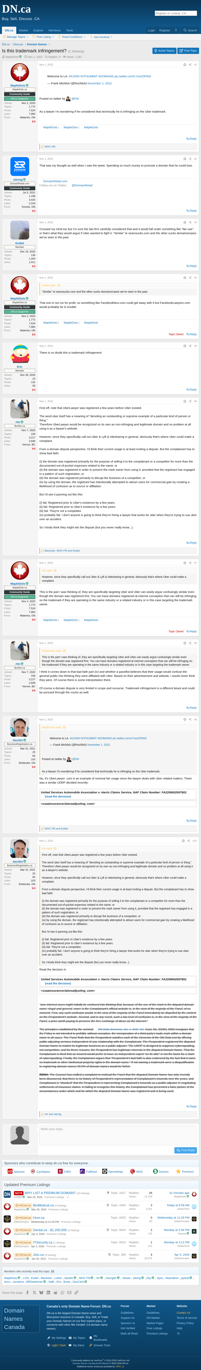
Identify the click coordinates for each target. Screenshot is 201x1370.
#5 (195, 345)
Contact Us (183, 1312)
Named (183, 1233)
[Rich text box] (118, 1135)
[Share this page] (190, 64)
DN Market (153, 1317)
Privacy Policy (185, 1323)
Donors (163, 1171)
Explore (38, 30)
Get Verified (128, 1328)
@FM (75, 98)
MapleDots (50, 127)
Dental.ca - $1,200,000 (50, 1230)
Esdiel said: (49, 285)
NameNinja (115, 1171)
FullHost (91, 1171)
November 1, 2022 (100, 83)
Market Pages (155, 1323)
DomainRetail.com (55, 181)
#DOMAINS (106, 76)
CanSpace (43, 1171)
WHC (139, 1171)
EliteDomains (21, 1221)
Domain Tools (102, 1345)
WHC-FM (86, 1278)
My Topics (79, 1337)
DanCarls (80, 1281)
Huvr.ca (38, 1218)
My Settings (59, 1337)
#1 (195, 64)
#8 (195, 643)
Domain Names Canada (84, 1363)
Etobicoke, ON (27, 762)
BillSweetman (36, 1281)
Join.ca (39, 1255)
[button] (29, 28)
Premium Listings (54, 1197)
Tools (69, 30)
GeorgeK (113, 1278)
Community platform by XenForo (100, 1360)
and (56, 828)
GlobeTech (183, 1208)
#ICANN (74, 76)
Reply (193, 138)
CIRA (67, 1171)
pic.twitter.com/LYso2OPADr (133, 76)
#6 (195, 401)
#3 (195, 222)
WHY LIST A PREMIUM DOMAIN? (50, 1193)
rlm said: (47, 570)
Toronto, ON (28, 206)
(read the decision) (58, 796)
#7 (195, 562)
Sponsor (19, 1171)
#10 (195, 840)
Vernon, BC (28, 444)
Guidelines (127, 1312)
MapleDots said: (52, 650)
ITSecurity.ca (43, 1242)
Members (55, 30)
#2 (195, 158)
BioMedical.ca (44, 1205)
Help (179, 1328)
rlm (99, 1278)
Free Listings (154, 1328)
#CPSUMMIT (89, 76)
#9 (195, 719)
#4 (195, 277)
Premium (188, 1171)
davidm (70, 1278)
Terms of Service (187, 1317)
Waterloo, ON (27, 117)
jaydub (187, 1278)
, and (62, 550)
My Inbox (78, 1345)
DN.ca (9, 30)
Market (23, 30)
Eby (151, 1278)
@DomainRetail (82, 185)
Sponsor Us (128, 1323)
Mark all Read (129, 1333)
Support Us (127, 1317)
